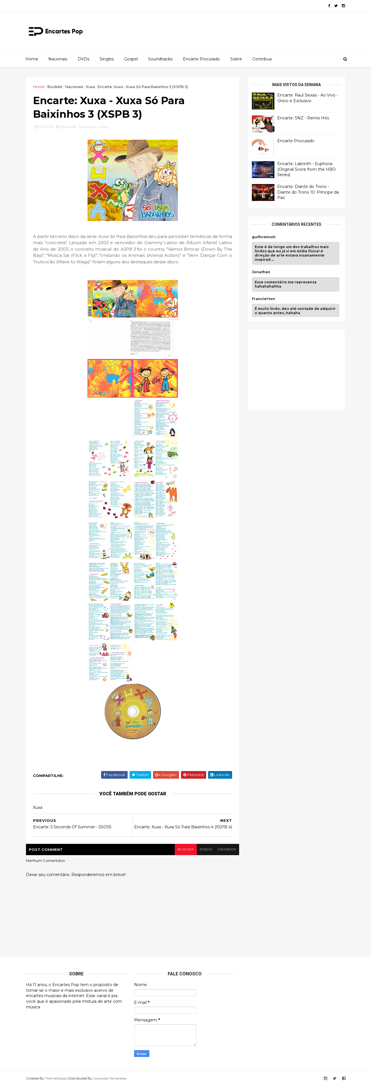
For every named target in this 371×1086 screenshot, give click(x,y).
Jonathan (261, 272)
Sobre (236, 59)
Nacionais (57, 59)
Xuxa (90, 86)
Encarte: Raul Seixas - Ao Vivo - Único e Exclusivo (307, 98)
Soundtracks (160, 59)
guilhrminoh (264, 237)
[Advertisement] (294, 369)
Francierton (263, 299)
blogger (186, 849)
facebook (227, 849)
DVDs (83, 59)
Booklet (54, 86)
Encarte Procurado (201, 59)
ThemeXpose (55, 1078)
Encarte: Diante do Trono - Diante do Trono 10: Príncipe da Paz (308, 192)
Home (31, 59)
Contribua (262, 59)
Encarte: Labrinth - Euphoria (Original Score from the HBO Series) (306, 169)
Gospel (131, 59)
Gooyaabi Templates (109, 1078)
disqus (206, 849)
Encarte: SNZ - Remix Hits (303, 118)
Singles (107, 59)
